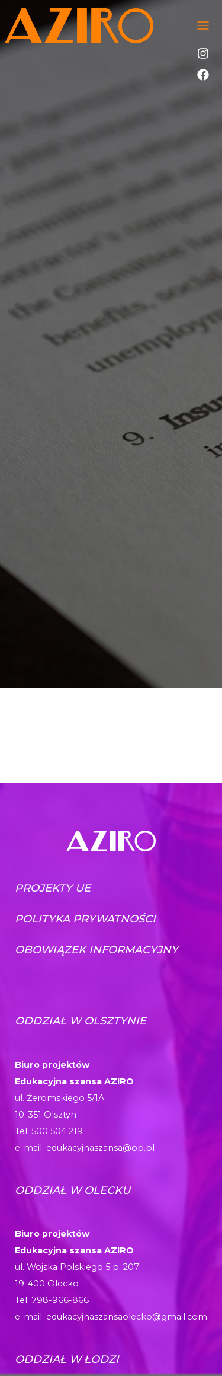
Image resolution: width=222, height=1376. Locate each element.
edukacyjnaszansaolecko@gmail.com (126, 1316)
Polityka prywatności (85, 918)
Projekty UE (53, 888)
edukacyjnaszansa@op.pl (100, 1147)
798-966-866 (60, 1300)
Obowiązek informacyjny (96, 949)
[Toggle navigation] (203, 25)
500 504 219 (57, 1131)
